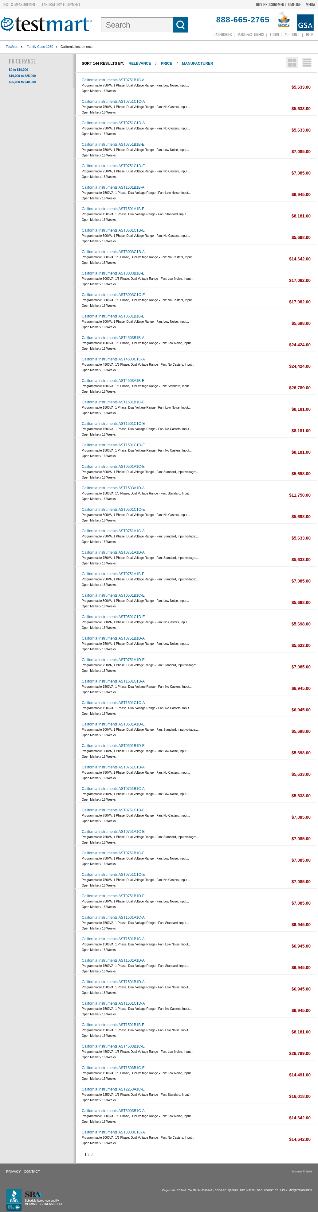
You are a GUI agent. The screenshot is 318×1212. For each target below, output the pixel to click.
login (274, 34)
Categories (223, 34)
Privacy (13, 1171)
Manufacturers (251, 34)
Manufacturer (197, 63)
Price (166, 63)
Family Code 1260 (40, 46)
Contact (32, 1171)
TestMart (12, 46)
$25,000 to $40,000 (22, 82)
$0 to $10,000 (18, 69)
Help (309, 34)
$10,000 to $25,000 (22, 76)
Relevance (140, 63)
